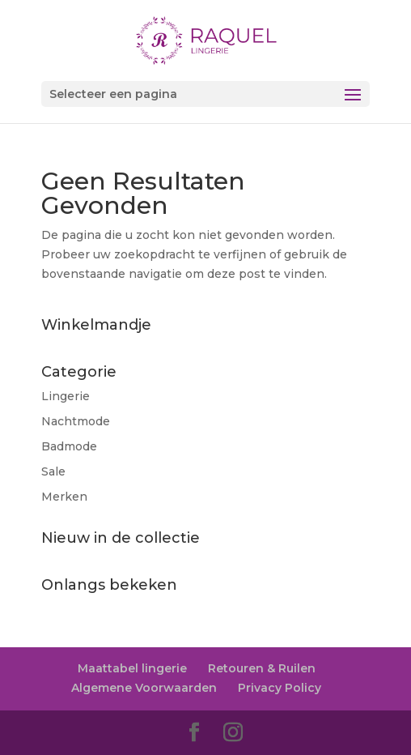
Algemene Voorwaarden (144, 687)
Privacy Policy (279, 687)
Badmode (69, 446)
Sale (53, 471)
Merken (64, 496)
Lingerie (65, 396)
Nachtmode (75, 421)
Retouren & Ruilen (262, 668)
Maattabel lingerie (132, 668)
